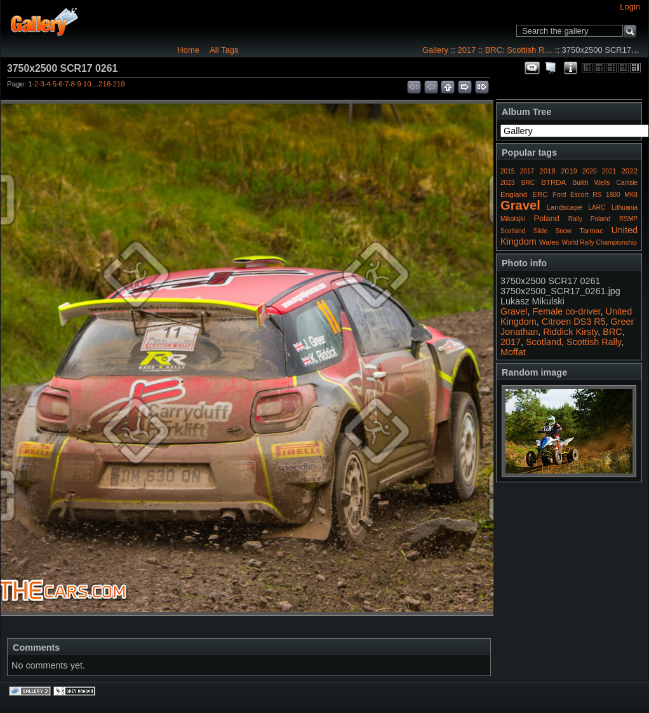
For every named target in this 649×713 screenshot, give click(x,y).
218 (104, 84)
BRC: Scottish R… (519, 50)
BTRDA (553, 182)
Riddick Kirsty (570, 332)
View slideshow (551, 68)
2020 (589, 171)
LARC (597, 207)
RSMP (628, 218)
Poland (546, 218)
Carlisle (627, 182)
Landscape (564, 207)
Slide (540, 230)
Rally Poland (589, 218)
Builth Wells (591, 182)
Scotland (512, 230)
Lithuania (625, 207)
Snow (564, 230)
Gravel (520, 205)
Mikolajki (512, 218)
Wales (549, 242)
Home (188, 50)
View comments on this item (532, 68)
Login (630, 6)
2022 (629, 171)
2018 (547, 171)
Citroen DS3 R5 (574, 321)
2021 (609, 171)
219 (119, 84)
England (513, 194)
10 (87, 84)
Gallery (435, 50)
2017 (466, 50)
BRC (528, 182)
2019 (569, 171)
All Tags (224, 50)
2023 (507, 182)
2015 (507, 171)
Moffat (513, 352)
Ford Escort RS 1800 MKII (595, 194)
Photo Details (570, 68)
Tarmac (591, 230)
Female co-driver (566, 311)
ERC (539, 194)
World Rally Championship (599, 242)
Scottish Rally (593, 342)
